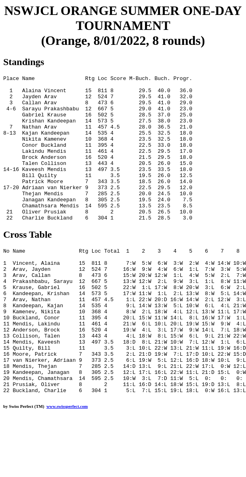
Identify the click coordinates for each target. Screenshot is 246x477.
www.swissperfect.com (67, 464)
